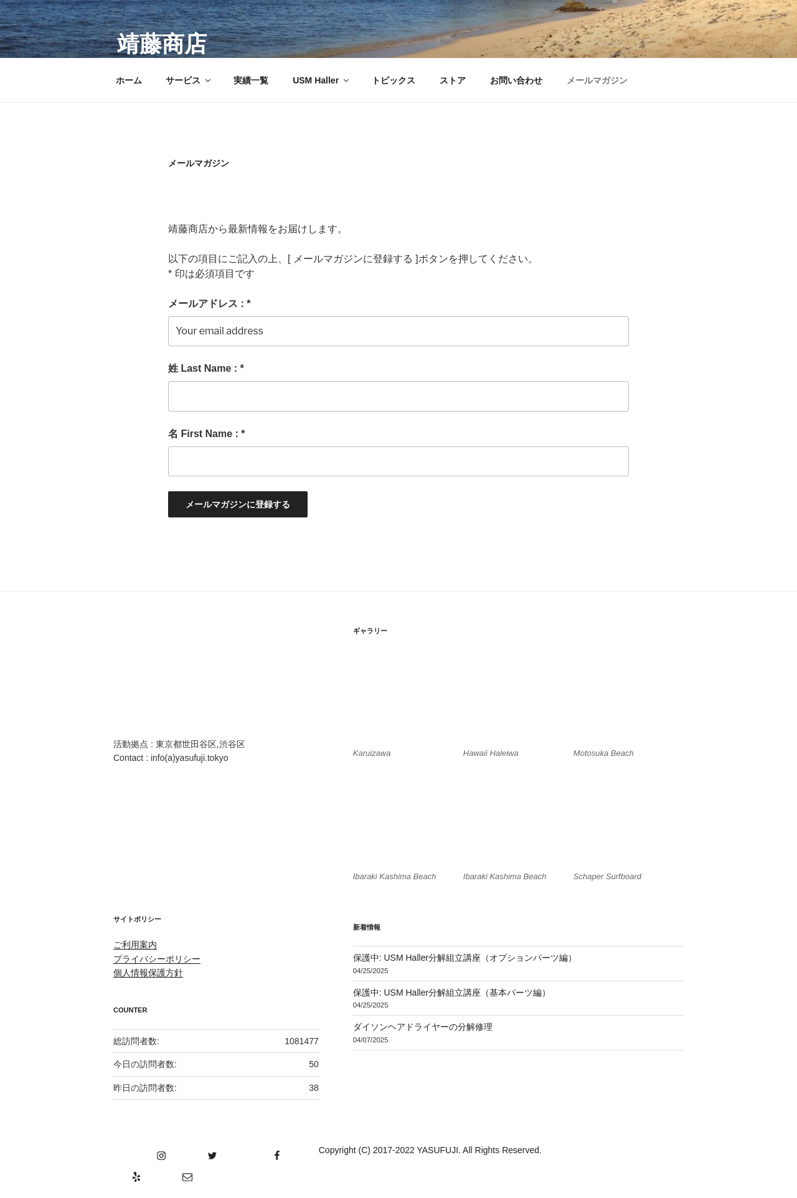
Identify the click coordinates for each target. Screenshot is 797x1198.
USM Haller (322, 80)
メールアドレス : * (209, 303)
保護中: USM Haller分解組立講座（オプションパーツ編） (465, 958)
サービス (189, 80)
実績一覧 (250, 80)
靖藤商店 (162, 44)
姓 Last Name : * (206, 368)
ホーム (129, 80)
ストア (453, 80)
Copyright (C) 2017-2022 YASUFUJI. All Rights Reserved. (430, 1150)
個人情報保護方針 (148, 973)
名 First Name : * (206, 433)
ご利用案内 (135, 945)
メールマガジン (597, 80)
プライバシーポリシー (156, 959)
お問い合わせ (516, 80)
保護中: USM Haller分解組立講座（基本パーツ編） (451, 993)
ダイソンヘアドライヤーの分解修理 (423, 1027)
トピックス (393, 80)
